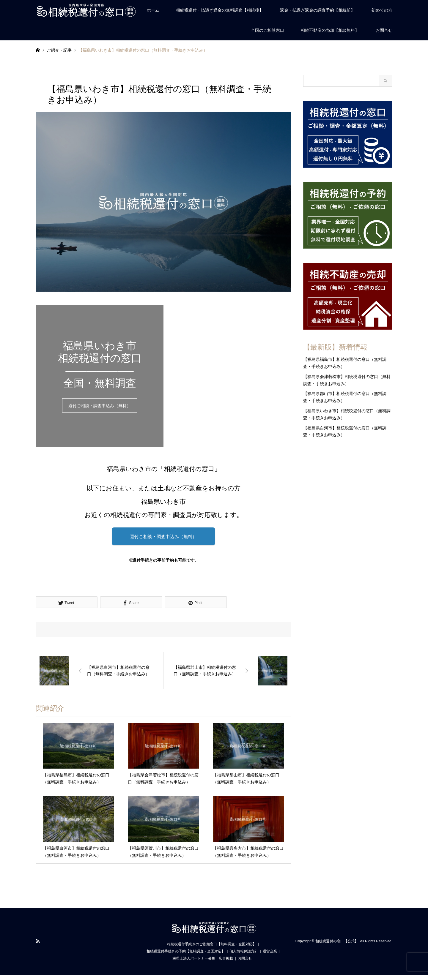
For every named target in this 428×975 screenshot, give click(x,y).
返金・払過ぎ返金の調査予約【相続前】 (317, 10)
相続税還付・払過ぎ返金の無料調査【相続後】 (219, 10)
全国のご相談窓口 (267, 30)
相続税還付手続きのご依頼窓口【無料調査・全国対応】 (211, 944)
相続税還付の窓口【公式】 (336, 941)
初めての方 (382, 10)
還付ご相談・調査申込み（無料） (99, 405)
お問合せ (384, 30)
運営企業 (270, 951)
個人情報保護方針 (243, 951)
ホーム (153, 10)
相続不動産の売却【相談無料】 (330, 30)
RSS (38, 941)
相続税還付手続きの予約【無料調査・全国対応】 (186, 951)
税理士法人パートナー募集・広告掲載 (202, 958)
